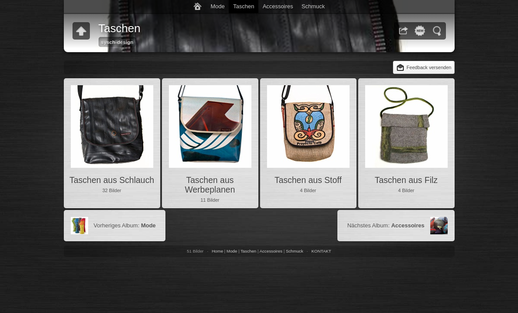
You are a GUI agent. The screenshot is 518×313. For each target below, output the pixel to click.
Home (217, 251)
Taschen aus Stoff (308, 180)
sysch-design (117, 42)
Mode (218, 6)
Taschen (243, 6)
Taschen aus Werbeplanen (210, 184)
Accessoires (278, 6)
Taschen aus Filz (406, 180)
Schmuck (313, 6)
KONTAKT (321, 251)
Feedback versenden (428, 67)
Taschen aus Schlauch (111, 180)
